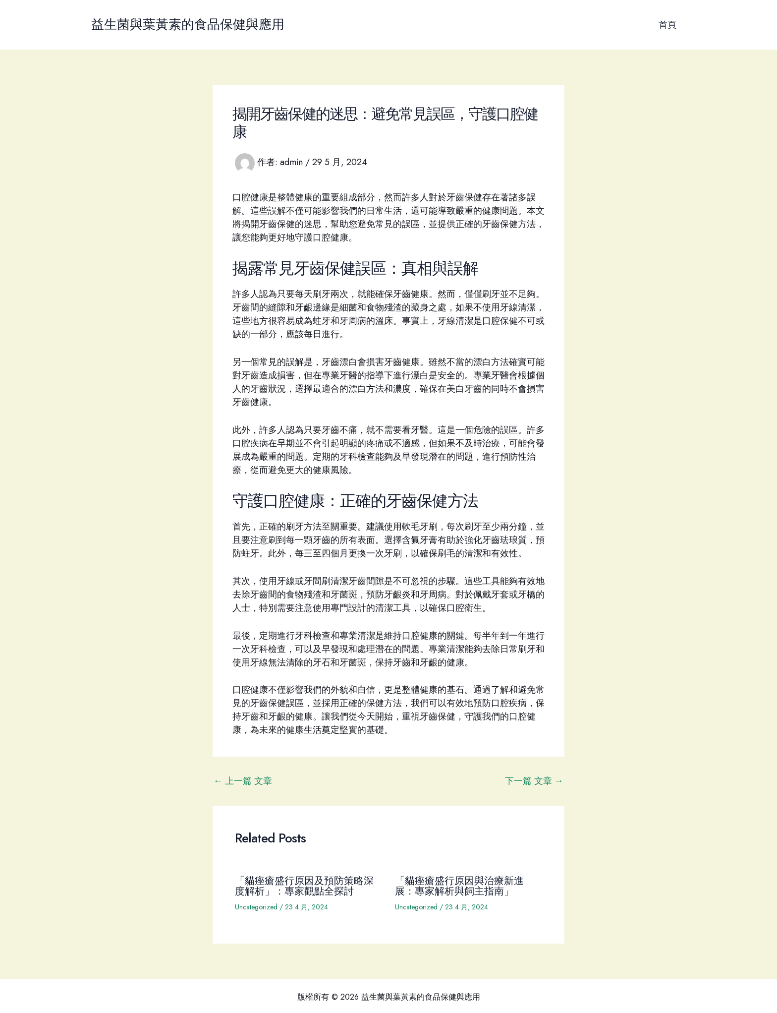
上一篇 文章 (243, 780)
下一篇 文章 (534, 780)
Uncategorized (256, 906)
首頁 (668, 24)
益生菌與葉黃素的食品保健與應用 (187, 24)
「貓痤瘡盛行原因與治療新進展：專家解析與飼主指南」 (459, 885)
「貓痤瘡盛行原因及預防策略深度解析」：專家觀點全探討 (304, 885)
